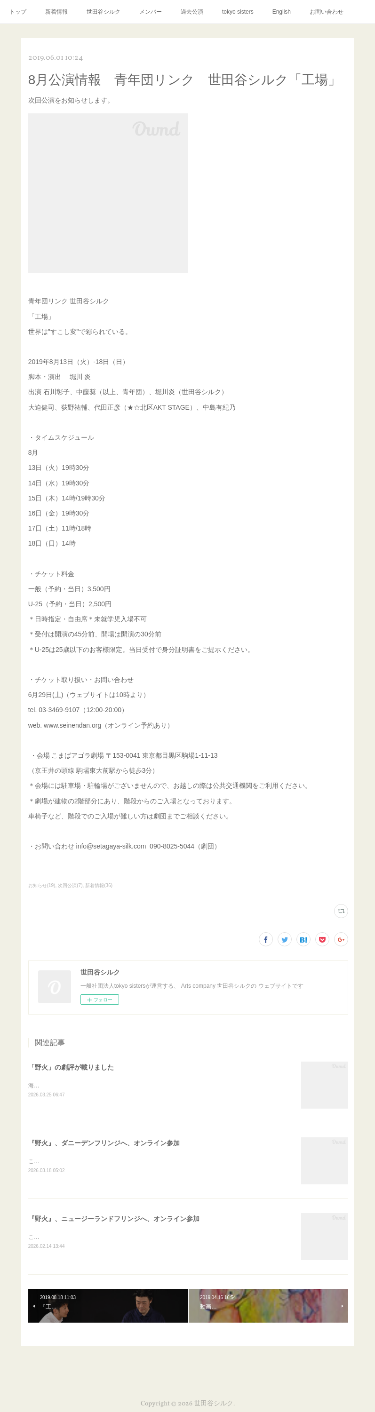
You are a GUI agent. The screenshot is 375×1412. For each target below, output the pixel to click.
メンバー (150, 11)
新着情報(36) (98, 885)
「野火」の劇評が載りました (71, 1067)
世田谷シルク (103, 11)
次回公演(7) (70, 885)
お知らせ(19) (42, 885)
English (281, 11)
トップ (17, 11)
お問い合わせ (326, 11)
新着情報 (56, 11)
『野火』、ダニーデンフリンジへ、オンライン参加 (104, 1144)
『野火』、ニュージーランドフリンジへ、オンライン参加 (113, 1220)
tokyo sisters (238, 11)
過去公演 (192, 11)
